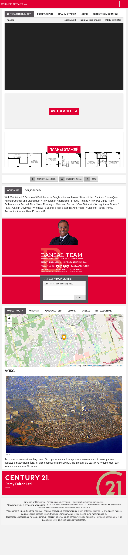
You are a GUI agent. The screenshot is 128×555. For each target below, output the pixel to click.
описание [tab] (13, 190)
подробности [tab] (33, 190)
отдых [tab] (86, 311)
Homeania (40, 502)
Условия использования (58, 502)
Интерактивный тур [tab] (19, 14)
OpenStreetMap (95, 365)
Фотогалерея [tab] (45, 14)
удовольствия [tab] (53, 311)
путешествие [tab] (103, 311)
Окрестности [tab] (15, 311)
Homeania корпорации (107, 517)
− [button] (9, 324)
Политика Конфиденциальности (87, 502)
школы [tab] (72, 311)
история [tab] (34, 311)
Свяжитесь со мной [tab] (105, 14)
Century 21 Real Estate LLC (77, 504)
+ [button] (9, 319)
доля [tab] (85, 14)
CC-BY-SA (118, 365)
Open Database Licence (89, 511)
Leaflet (73, 365)
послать (79, 297)
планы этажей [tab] (67, 14)
